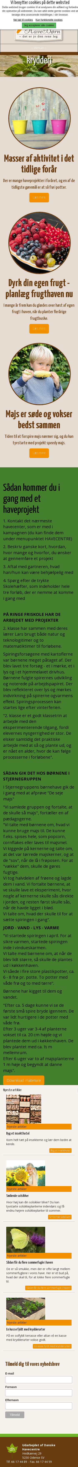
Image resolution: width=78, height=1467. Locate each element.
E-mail (9, 1373)
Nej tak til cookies (23, 19)
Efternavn (12, 1400)
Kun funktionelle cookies (49, 19)
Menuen (39, 48)
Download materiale (24, 1080)
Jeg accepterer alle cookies (39, 25)
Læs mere (39, 197)
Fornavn (11, 1387)
